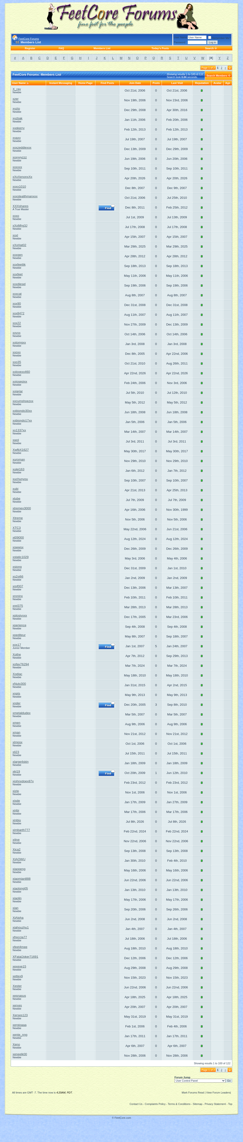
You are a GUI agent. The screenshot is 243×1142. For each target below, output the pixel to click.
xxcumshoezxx (23, 401)
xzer (16, 99)
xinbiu (17, 820)
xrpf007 (18, 586)
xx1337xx (19, 430)
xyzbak (17, 118)
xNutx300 (19, 683)
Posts (156, 83)
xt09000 (18, 537)
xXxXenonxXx (22, 177)
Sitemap (197, 1104)
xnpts (16, 693)
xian (15, 908)
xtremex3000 (22, 508)
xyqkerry (18, 128)
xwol (16, 440)
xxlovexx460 (21, 372)
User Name (180, 37)
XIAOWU (19, 859)
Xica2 (16, 849)
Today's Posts (160, 48)
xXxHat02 (19, 245)
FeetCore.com (123, 1117)
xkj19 (16, 771)
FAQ (61, 48)
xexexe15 (19, 966)
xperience (19, 625)
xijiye (16, 839)
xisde (16, 800)
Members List (101, 48)
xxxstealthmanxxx (25, 196)
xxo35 (17, 362)
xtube (16, 498)
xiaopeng (19, 869)
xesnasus (19, 995)
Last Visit (177, 83)
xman (16, 732)
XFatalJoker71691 (25, 956)
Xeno (16, 1044)
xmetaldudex (22, 713)
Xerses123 (20, 1015)
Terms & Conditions (179, 1104)
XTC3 (17, 528)
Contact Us (136, 1104)
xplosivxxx (20, 615)
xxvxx (16, 333)
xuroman (19, 459)
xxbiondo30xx (22, 411)
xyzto (16, 108)
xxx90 (17, 303)
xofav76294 (21, 664)
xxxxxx (17, 167)
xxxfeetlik (19, 264)
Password (179, 42)
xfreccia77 (20, 937)
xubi (15, 489)
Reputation (202, 83)
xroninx (18, 596)
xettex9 (18, 976)
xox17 (17, 644)
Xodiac (17, 674)
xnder (16, 703)
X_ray (17, 89)
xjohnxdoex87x (23, 781)
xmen (16, 722)
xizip (16, 791)
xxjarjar (18, 391)
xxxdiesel (19, 284)
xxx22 (17, 323)
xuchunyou (20, 479)
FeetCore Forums (29, 38)
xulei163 (18, 469)
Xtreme (18, 518)
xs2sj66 (18, 576)
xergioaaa (20, 1025)
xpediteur (19, 635)
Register (30, 48)
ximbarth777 (21, 830)
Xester (17, 986)
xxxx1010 (19, 186)
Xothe (17, 654)
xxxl (15, 235)
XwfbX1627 (21, 450)
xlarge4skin (20, 761)
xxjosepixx (20, 381)
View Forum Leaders (218, 1092)
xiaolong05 (20, 888)
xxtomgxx (19, 342)
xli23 (16, 752)
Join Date (135, 83)
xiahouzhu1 (21, 927)
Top (230, 1104)
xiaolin (17, 898)
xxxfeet (18, 274)
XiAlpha (18, 917)
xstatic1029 (20, 557)
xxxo (16, 216)
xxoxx (17, 352)
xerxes (17, 1005)
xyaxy (17, 138)
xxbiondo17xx (22, 420)
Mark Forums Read (193, 1092)
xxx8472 (18, 313)
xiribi (16, 810)
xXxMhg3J (20, 225)
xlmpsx (17, 742)
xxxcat (17, 294)
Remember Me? (219, 38)
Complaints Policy (155, 1104)
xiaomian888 (22, 878)
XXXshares (20, 206)
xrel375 (18, 605)
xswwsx (18, 547)
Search (209, 48)
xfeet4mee (20, 947)
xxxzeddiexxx (22, 147)
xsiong (17, 567)
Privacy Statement (215, 1104)
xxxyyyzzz (20, 157)
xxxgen (18, 255)
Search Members (216, 75)
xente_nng (20, 1034)
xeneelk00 (20, 1054)
